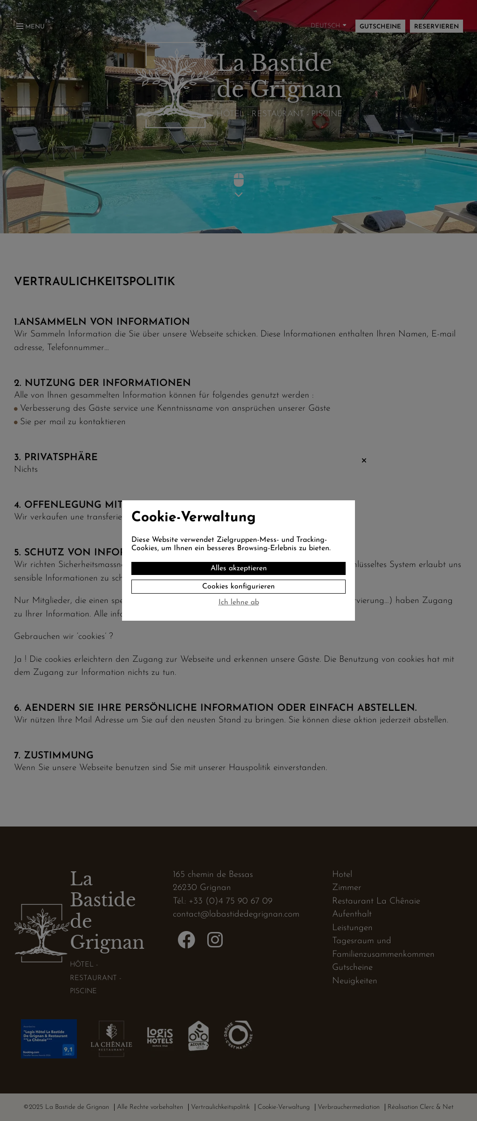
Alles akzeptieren (239, 568)
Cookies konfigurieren (238, 586)
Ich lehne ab (238, 602)
